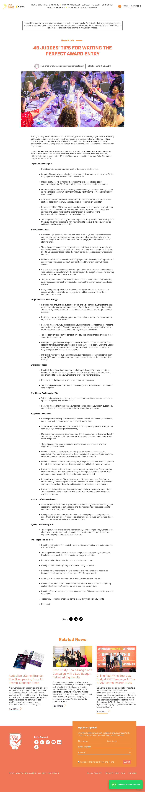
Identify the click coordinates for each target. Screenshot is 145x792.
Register (136, 6)
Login (125, 6)
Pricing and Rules (71, 5)
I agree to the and (96, 762)
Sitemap (132, 773)
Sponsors (107, 5)
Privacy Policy (98, 762)
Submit (127, 762)
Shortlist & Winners (48, 5)
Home (34, 5)
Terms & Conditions (115, 773)
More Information (56, 8)
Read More (14, 709)
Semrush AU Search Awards (82, 8)
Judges (85, 5)
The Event (96, 5)
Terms (111, 762)
